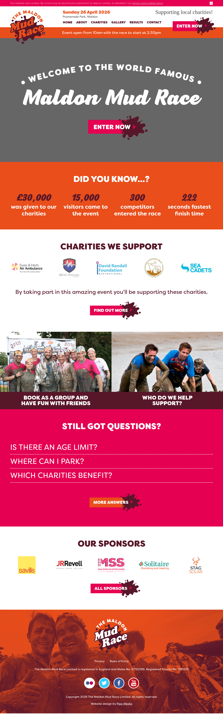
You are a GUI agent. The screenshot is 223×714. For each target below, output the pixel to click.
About (81, 22)
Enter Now (189, 26)
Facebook (119, 683)
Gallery (118, 22)
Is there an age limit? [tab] (53, 447)
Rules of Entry (119, 662)
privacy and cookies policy (147, 3)
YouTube (133, 683)
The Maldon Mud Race (27, 27)
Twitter (104, 683)
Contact (154, 22)
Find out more (110, 310)
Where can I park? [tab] (47, 461)
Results (136, 22)
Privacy (99, 662)
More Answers (111, 502)
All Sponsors (110, 589)
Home (67, 22)
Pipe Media (124, 704)
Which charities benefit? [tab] (61, 475)
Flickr (89, 683)
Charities (99, 22)
